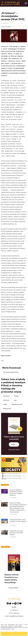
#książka (16, 396)
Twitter (21, 26)
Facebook (15, 26)
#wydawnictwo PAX (17, 404)
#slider (5, 404)
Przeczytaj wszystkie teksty (10, 372)
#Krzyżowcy (6, 396)
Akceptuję (14, 633)
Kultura (12, 23)
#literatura (6, 400)
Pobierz (13, 444)
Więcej (12, 629)
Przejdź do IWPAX (13, 588)
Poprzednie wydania (14, 449)
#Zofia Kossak (7, 408)
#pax (15, 400)
